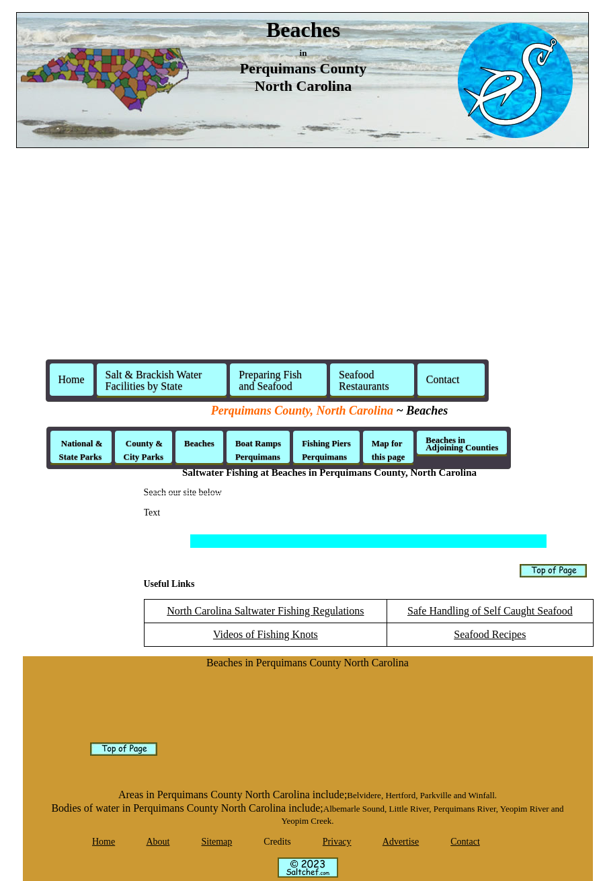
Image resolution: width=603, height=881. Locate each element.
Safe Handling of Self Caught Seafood (490, 610)
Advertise (401, 842)
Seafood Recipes (490, 634)
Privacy (337, 842)
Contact (465, 842)
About (157, 842)
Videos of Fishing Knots (265, 634)
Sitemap (216, 842)
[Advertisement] (302, 253)
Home (71, 379)
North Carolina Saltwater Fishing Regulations (265, 610)
